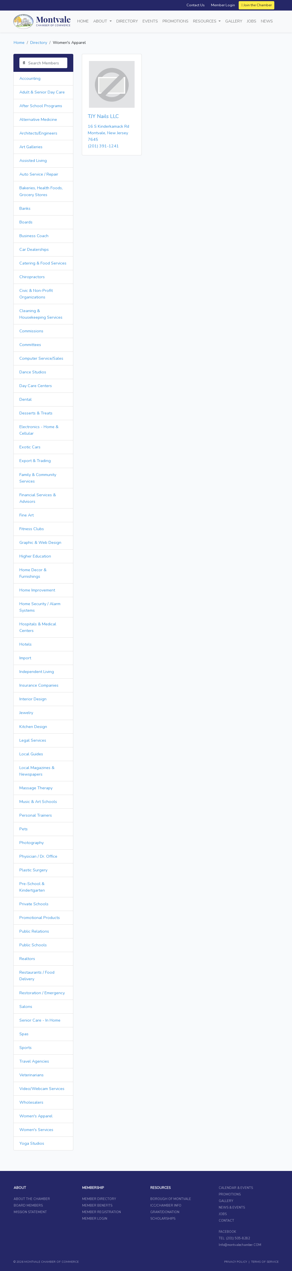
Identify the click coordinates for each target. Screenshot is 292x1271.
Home (83, 21)
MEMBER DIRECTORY (99, 1199)
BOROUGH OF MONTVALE (170, 1199)
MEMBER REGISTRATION (101, 1212)
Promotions (175, 21)
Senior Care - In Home (39, 1020)
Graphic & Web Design (40, 542)
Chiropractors (32, 277)
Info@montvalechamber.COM (240, 1245)
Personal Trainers (35, 815)
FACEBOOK (227, 1232)
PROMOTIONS (230, 1194)
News (267, 21)
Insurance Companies (38, 685)
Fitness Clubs (31, 529)
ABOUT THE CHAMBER (32, 1199)
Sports (25, 1047)
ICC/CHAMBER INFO (165, 1205)
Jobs (251, 21)
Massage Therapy (35, 788)
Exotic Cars (29, 447)
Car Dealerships (34, 249)
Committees (30, 344)
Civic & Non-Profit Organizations (36, 294)
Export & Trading (35, 460)
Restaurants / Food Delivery (36, 975)
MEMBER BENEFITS (97, 1205)
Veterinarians (31, 1075)
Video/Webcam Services (41, 1088)
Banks (25, 208)
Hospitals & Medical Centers (37, 627)
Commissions (31, 331)
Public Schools (33, 945)
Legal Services (32, 740)
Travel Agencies (34, 1061)
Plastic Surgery (33, 870)
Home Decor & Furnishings (32, 573)
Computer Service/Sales (41, 358)
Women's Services (36, 1129)
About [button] (100, 21)
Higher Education (35, 556)
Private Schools (33, 904)
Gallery (233, 21)
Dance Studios (32, 372)
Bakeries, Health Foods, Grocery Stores (41, 191)
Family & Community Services (37, 478)
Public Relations (34, 931)
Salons (25, 1006)
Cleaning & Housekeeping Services (40, 314)
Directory (127, 21)
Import (25, 658)
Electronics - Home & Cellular (38, 430)
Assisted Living (33, 160)
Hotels (25, 644)
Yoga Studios (31, 1143)
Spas (24, 1034)
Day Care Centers (35, 386)
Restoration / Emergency (42, 993)
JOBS (223, 1214)
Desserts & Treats (35, 413)
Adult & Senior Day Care (42, 92)
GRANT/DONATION (164, 1212)
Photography (31, 842)
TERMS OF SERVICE (265, 1262)
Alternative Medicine (38, 119)
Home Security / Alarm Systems (39, 607)
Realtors (27, 958)
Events (150, 21)
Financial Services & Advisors (37, 498)
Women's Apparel (35, 1116)
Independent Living (36, 671)
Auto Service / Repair (38, 174)
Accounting (29, 78)
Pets (23, 829)
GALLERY (226, 1201)
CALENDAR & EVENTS (236, 1188)
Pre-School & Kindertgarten (32, 887)
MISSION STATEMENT (30, 1212)
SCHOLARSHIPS (162, 1219)
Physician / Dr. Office (38, 856)
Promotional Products (39, 917)
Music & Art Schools (38, 801)
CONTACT (226, 1221)
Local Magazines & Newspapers (36, 771)
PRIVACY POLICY (235, 1262)
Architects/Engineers (38, 133)
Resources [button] (205, 21)
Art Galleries (30, 147)
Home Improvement (37, 590)
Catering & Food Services (42, 263)
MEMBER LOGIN (94, 1219)
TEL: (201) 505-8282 (234, 1238)
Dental (25, 399)
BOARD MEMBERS (28, 1205)
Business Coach (33, 236)
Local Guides (31, 754)
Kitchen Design (33, 726)
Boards (26, 222)
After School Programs (40, 106)
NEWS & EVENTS (232, 1207)
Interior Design (32, 699)
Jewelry (26, 712)
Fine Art (26, 515)
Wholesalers (31, 1102)
